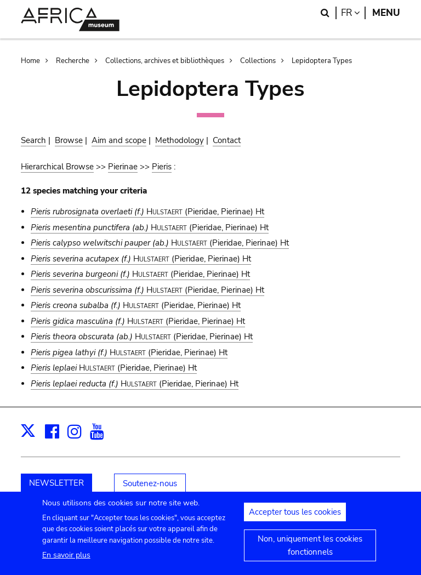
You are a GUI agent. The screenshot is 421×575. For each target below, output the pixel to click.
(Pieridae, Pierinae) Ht (147, 211)
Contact (227, 140)
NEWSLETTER (56, 482)
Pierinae (123, 166)
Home (30, 61)
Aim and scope (119, 140)
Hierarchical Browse (57, 166)
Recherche (72, 61)
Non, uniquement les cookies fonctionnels (310, 551)
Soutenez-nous (150, 483)
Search (33, 140)
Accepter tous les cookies (295, 518)
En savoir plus (66, 561)
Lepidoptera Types (322, 61)
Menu (386, 13)
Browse (69, 140)
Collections (258, 61)
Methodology (179, 140)
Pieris (162, 166)
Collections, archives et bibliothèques (164, 61)
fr (353, 13)
